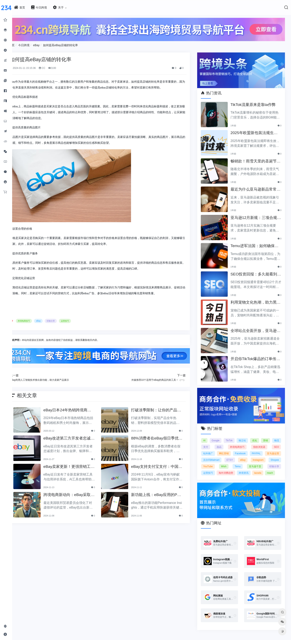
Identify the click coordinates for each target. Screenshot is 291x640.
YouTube (262, 456)
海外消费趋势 (220, 469)
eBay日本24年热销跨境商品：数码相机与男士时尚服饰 (91, 417)
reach (264, 469)
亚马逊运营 (235, 449)
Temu (216, 462)
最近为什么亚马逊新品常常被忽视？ (258, 183)
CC (71, 65)
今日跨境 (53, 42)
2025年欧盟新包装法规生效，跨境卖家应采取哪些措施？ (258, 126)
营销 (276, 430)
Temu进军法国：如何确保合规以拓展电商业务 (259, 239)
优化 (265, 430)
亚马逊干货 (235, 462)
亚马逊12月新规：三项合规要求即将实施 (258, 211)
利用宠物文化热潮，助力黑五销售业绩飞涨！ (258, 296)
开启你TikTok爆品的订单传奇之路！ (258, 352)
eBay (65, 42)
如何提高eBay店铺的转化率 (90, 42)
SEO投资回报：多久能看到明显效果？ (258, 268)
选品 (237, 436)
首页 (41, 42)
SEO (215, 443)
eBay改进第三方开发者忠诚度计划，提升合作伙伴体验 (91, 446)
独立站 (252, 430)
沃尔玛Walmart (257, 449)
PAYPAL (217, 449)
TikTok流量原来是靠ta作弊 (257, 98)
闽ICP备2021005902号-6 (178, 636)
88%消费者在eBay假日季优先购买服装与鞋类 (169, 446)
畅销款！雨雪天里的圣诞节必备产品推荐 (258, 155)
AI (214, 430)
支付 (226, 436)
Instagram (230, 456)
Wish (276, 456)
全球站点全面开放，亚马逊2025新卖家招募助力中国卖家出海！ (258, 324)
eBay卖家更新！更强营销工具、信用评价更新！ (91, 474)
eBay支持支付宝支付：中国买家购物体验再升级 (169, 474)
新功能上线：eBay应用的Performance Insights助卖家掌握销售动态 (169, 502)
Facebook (273, 443)
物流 (215, 436)
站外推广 (233, 443)
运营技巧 (94, 330)
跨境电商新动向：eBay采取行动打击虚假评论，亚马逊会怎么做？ (91, 502)
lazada (252, 469)
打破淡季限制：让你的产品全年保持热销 (168, 417)
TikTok (239, 430)
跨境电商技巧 (53, 330)
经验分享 (80, 330)
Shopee (246, 456)
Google (226, 430)
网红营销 (253, 443)
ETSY (276, 449)
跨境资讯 (238, 469)
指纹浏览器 (273, 436)
